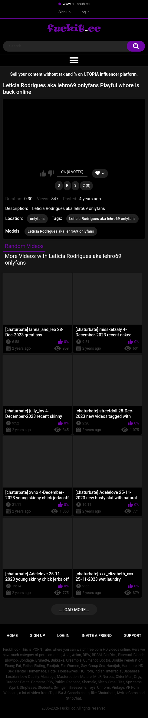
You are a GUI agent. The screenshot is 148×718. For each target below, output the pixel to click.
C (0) (86, 185)
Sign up (64, 12)
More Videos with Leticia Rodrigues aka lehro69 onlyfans (63, 259)
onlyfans (37, 219)
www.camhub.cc (76, 4)
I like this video (43, 173)
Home (12, 635)
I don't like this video (51, 173)
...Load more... (74, 609)
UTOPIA (91, 74)
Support (133, 635)
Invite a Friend (97, 635)
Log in (85, 12)
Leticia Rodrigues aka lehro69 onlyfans (102, 219)
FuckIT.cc (67, 708)
